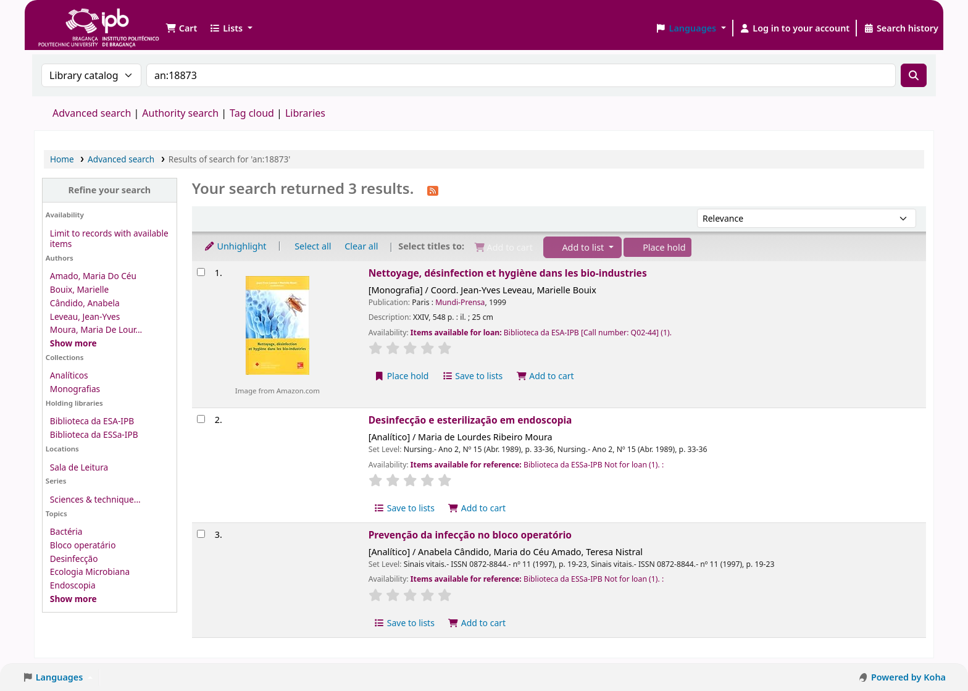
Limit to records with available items (109, 238)
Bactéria (66, 531)
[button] (181, 28)
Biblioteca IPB (68, 18)
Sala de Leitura (79, 467)
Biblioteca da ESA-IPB (92, 421)
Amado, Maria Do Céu (93, 276)
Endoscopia (73, 585)
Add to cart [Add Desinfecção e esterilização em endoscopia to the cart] (477, 508)
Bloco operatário (83, 545)
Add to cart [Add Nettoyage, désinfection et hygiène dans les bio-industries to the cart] (545, 376)
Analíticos (69, 375)
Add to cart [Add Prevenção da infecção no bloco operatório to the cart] (477, 623)
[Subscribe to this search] (433, 189)
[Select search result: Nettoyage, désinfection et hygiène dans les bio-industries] (201, 272)
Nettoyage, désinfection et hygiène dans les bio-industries (508, 273)
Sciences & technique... (95, 499)
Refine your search (109, 190)
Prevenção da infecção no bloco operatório (470, 535)
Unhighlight (235, 246)
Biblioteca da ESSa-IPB (94, 434)
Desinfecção (74, 558)
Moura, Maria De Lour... (96, 329)
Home (62, 159)
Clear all (361, 246)
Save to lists (472, 376)
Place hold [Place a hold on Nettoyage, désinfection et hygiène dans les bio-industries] (401, 376)
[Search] (914, 75)
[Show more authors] (73, 343)
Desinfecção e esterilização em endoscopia (470, 420)
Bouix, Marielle (79, 289)
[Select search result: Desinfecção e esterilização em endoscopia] (201, 419)
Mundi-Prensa (460, 302)
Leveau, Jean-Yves (85, 316)
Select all (312, 246)
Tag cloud (252, 113)
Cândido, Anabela (85, 303)
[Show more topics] (73, 599)
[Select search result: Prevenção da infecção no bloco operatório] (201, 534)
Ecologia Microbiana (90, 571)
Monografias (75, 389)
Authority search (180, 113)
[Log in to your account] (795, 28)
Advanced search (91, 113)
